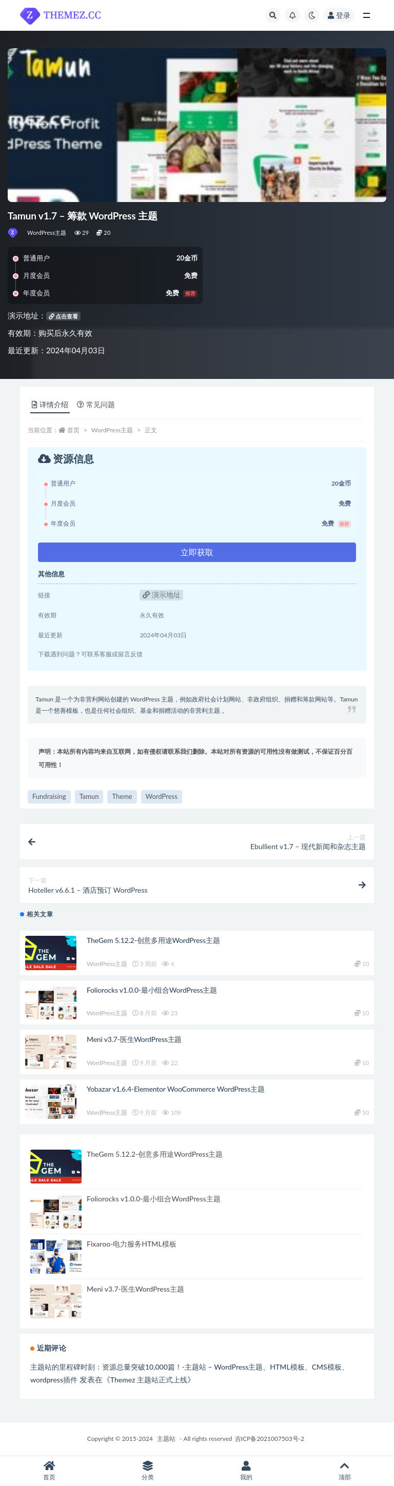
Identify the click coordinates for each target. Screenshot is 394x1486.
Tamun (89, 796)
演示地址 (162, 594)
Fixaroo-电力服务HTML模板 (131, 1243)
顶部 (345, 1471)
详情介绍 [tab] (50, 404)
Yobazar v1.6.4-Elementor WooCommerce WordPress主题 (176, 1089)
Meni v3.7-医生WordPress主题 (134, 1039)
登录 (339, 15)
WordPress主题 (47, 232)
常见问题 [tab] (96, 404)
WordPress (162, 796)
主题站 (166, 1438)
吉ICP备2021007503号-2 (270, 1438)
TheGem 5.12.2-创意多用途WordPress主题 (153, 940)
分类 (147, 1471)
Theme (122, 796)
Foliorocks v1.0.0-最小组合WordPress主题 (152, 990)
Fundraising (49, 796)
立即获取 (197, 552)
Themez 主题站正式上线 (148, 1379)
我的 (246, 1471)
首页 (73, 430)
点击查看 (63, 316)
